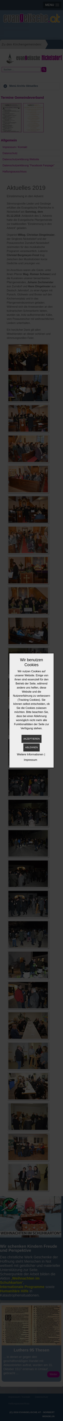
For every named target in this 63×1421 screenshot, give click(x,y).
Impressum (30, 759)
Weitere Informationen (30, 754)
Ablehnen (31, 747)
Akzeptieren (31, 738)
